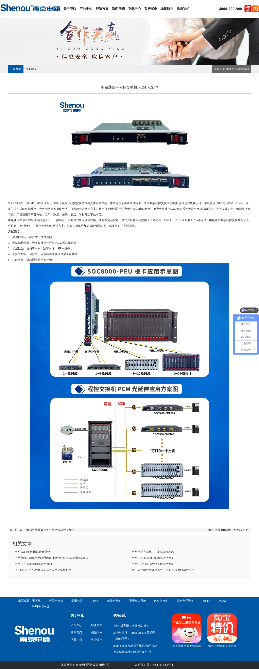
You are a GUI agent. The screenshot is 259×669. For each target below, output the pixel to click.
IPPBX (95, 600)
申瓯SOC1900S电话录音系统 (32, 551)
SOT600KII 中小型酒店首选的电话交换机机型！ (44, 570)
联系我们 (183, 8)
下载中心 (134, 8)
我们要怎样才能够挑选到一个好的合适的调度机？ (163, 570)
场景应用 (166, 8)
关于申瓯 (69, 8)
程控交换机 (56, 600)
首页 (217, 69)
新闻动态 (118, 8)
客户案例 (150, 8)
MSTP (206, 600)
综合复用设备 (185, 600)
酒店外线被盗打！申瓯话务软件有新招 (50, 530)
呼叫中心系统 (40, 606)
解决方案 (102, 8)
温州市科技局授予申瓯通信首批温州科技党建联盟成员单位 (51, 557)
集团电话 (77, 600)
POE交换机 (161, 600)
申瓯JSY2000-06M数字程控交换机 (153, 564)
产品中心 (86, 8)
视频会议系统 (137, 600)
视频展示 (96, 632)
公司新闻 (15, 69)
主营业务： (25, 600)
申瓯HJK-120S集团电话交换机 (33, 564)
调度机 (36, 600)
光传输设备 (114, 600)
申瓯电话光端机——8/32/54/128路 (153, 551)
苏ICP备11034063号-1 (159, 664)
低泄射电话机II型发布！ (230, 530)
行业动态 (31, 69)
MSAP (222, 600)
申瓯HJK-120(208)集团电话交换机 (153, 557)
